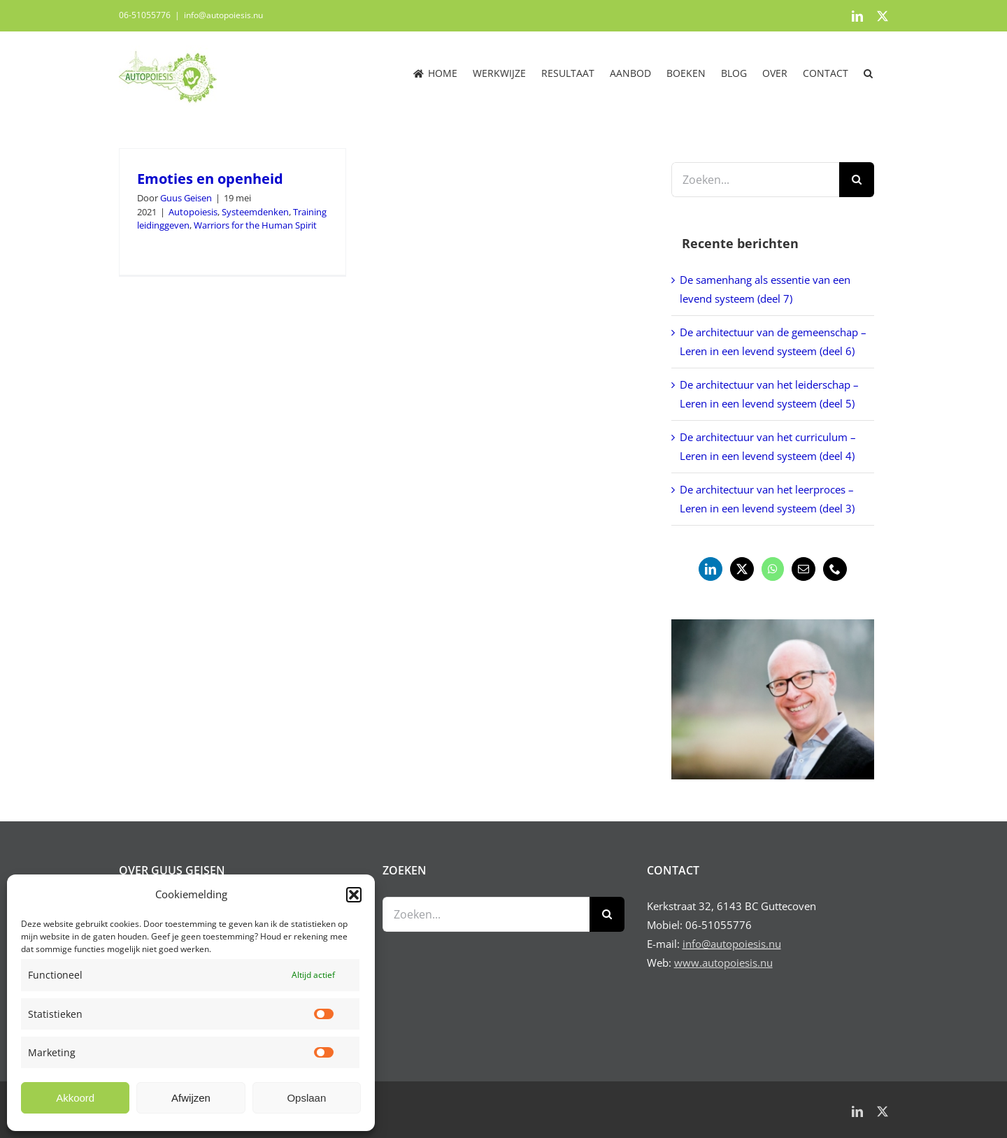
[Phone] (835, 569)
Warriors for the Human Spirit (255, 225)
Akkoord (75, 1098)
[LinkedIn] (710, 569)
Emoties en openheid (210, 178)
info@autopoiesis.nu (223, 15)
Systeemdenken (255, 212)
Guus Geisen (186, 198)
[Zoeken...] (755, 179)
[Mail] (803, 569)
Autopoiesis (193, 212)
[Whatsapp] (773, 569)
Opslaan (306, 1098)
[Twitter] (742, 569)
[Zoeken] (856, 179)
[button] (354, 895)
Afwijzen (190, 1098)
